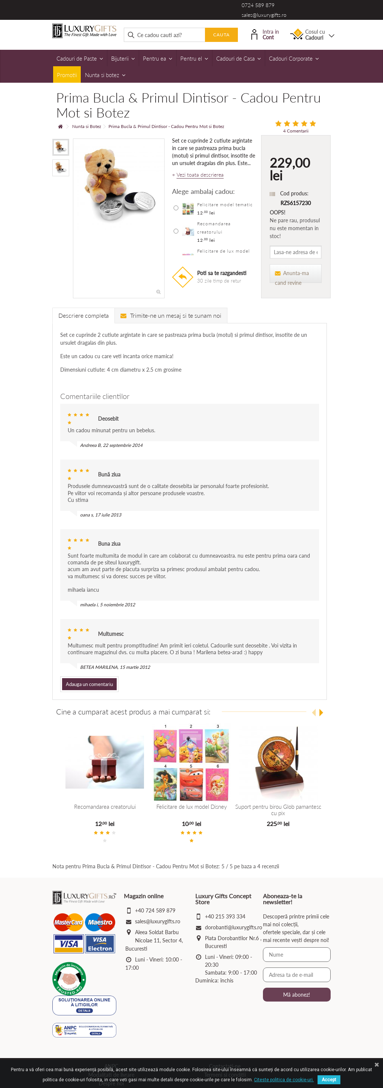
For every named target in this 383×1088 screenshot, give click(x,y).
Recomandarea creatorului (105, 806)
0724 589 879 (258, 5)
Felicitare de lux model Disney (191, 806)
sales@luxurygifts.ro (264, 15)
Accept (329, 1079)
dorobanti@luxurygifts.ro (233, 927)
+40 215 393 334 (225, 916)
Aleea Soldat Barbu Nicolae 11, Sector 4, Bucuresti (154, 940)
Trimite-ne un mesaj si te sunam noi (170, 315)
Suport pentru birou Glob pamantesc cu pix (278, 809)
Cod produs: (294, 193)
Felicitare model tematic (225, 204)
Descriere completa (83, 315)
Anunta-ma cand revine (292, 276)
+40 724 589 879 (155, 910)
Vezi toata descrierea (200, 175)
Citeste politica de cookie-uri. (284, 1079)
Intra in (265, 33)
